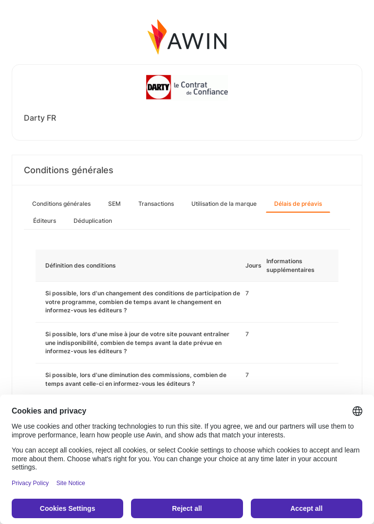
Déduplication (93, 220)
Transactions (156, 203)
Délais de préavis (298, 203)
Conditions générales (61, 203)
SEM (114, 203)
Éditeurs (44, 220)
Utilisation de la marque (224, 203)
